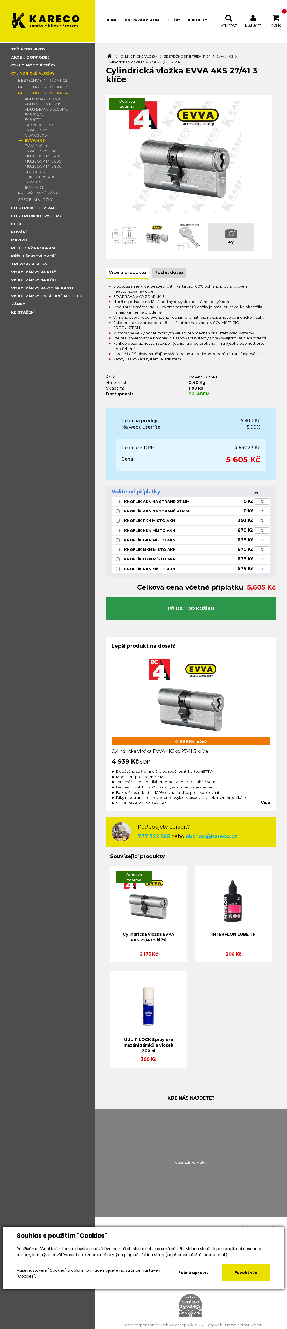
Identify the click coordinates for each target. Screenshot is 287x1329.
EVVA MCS (34, 187)
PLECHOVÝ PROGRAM (33, 248)
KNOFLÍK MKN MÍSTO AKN (150, 549)
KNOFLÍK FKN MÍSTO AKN (149, 520)
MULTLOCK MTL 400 (43, 156)
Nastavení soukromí (243, 1325)
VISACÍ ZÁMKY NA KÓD (33, 280)
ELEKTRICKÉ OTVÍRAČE (34, 208)
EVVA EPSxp (36, 130)
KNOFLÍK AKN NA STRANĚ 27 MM (156, 501)
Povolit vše (246, 1272)
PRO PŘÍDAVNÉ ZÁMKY (39, 193)
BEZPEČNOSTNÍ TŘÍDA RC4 (43, 93)
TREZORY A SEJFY (29, 264)
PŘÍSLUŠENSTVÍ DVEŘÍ (33, 256)
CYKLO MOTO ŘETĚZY (33, 65)
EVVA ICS (33, 182)
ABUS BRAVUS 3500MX (46, 109)
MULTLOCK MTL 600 (43, 161)
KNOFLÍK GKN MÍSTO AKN (149, 540)
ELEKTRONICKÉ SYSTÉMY (36, 216)
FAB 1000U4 (36, 114)
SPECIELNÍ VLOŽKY (35, 199)
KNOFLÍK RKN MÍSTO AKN (149, 569)
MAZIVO (19, 240)
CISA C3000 (36, 135)
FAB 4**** (33, 119)
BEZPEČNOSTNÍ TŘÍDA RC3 (43, 86)
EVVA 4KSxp (36, 145)
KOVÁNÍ (19, 232)
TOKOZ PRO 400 (40, 176)
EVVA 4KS (35, 140)
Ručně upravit (193, 1272)
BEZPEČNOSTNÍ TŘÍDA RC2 (42, 80)
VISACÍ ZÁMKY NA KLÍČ (33, 272)
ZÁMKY (18, 304)
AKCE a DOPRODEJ (30, 57)
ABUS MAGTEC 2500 (43, 98)
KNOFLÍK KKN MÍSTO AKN (149, 530)
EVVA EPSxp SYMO (42, 151)
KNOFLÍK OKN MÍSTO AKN (150, 559)
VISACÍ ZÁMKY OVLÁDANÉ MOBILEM (47, 296)
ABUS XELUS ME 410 (43, 104)
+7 (231, 242)
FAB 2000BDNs (39, 125)
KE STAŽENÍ (23, 312)
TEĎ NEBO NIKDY (28, 49)
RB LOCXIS (35, 171)
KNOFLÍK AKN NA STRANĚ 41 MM (156, 511)
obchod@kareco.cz (211, 836)
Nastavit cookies (190, 1162)
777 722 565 (154, 836)
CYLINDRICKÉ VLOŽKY (32, 73)
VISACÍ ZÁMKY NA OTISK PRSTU (43, 288)
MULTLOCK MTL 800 (43, 166)
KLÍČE (16, 224)
